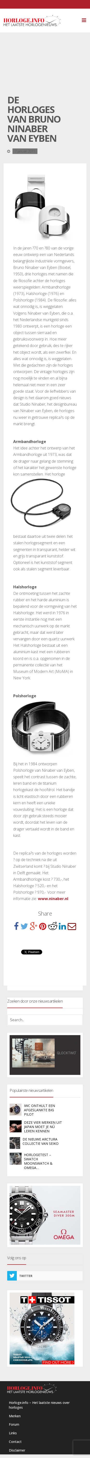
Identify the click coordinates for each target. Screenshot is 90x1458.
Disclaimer (17, 1450)
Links (13, 1433)
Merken (15, 1416)
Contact (15, 1441)
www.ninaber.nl (53, 898)
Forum (14, 1424)
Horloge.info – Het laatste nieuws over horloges (39, 1405)
